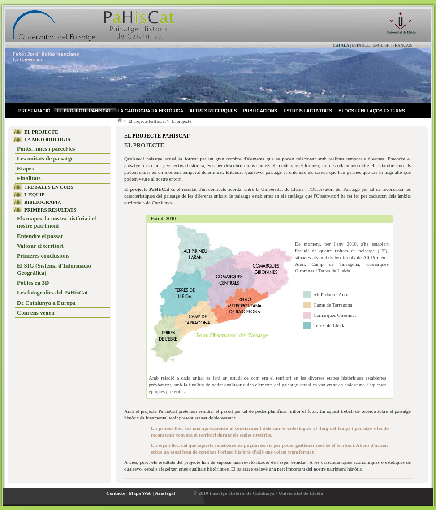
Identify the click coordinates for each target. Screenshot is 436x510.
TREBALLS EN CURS (48, 187)
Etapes (25, 168)
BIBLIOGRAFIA (42, 202)
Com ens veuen (36, 312)
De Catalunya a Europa (46, 302)
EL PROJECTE (41, 131)
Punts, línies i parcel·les (46, 148)
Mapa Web (140, 493)
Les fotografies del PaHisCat (52, 292)
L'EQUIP (34, 194)
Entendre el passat (40, 236)
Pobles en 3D (33, 282)
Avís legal (165, 493)
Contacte (115, 493)
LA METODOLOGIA (47, 139)
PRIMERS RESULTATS (50, 209)
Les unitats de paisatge (45, 158)
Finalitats (29, 178)
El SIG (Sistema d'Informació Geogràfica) (54, 269)
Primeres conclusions (43, 255)
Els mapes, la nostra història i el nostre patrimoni (56, 222)
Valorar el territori (40, 245)
